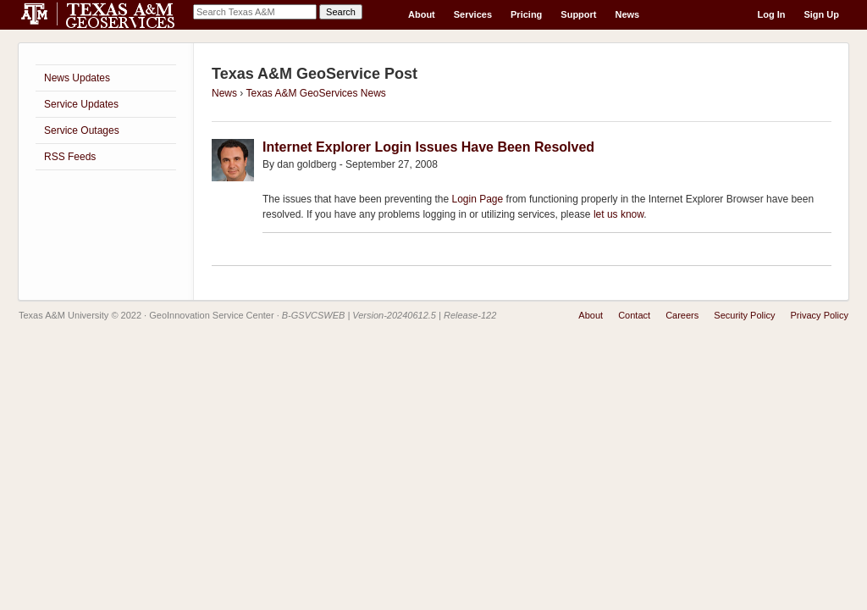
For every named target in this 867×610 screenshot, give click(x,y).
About (421, 14)
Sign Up (821, 14)
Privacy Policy (819, 315)
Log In (771, 14)
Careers (682, 315)
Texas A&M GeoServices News (315, 93)
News (628, 14)
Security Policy (744, 315)
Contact (634, 315)
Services (473, 14)
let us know (618, 214)
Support (578, 14)
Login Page (477, 199)
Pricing (526, 14)
